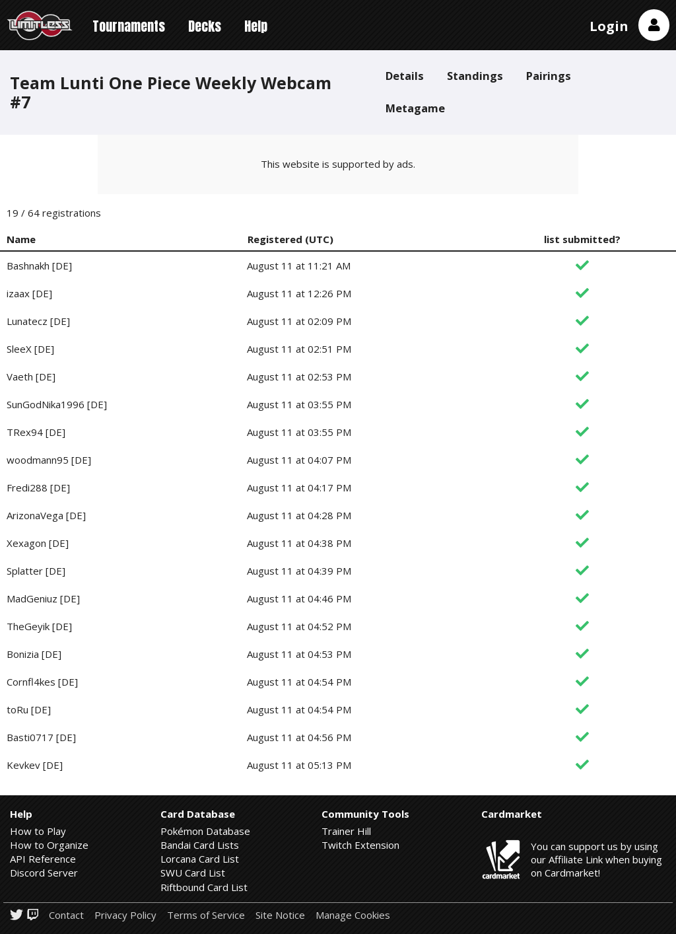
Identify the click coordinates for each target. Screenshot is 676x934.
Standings (475, 75)
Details (405, 75)
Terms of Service (206, 915)
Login (609, 26)
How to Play (38, 831)
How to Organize (49, 844)
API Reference (43, 858)
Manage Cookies (353, 915)
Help (255, 26)
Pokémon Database (205, 831)
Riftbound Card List (204, 887)
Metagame (415, 108)
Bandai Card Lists (199, 844)
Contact (66, 915)
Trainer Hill (346, 831)
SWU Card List (192, 872)
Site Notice (280, 915)
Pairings (548, 75)
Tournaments (128, 26)
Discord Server (44, 872)
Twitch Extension (360, 844)
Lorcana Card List (199, 858)
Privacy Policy (125, 915)
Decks (204, 26)
